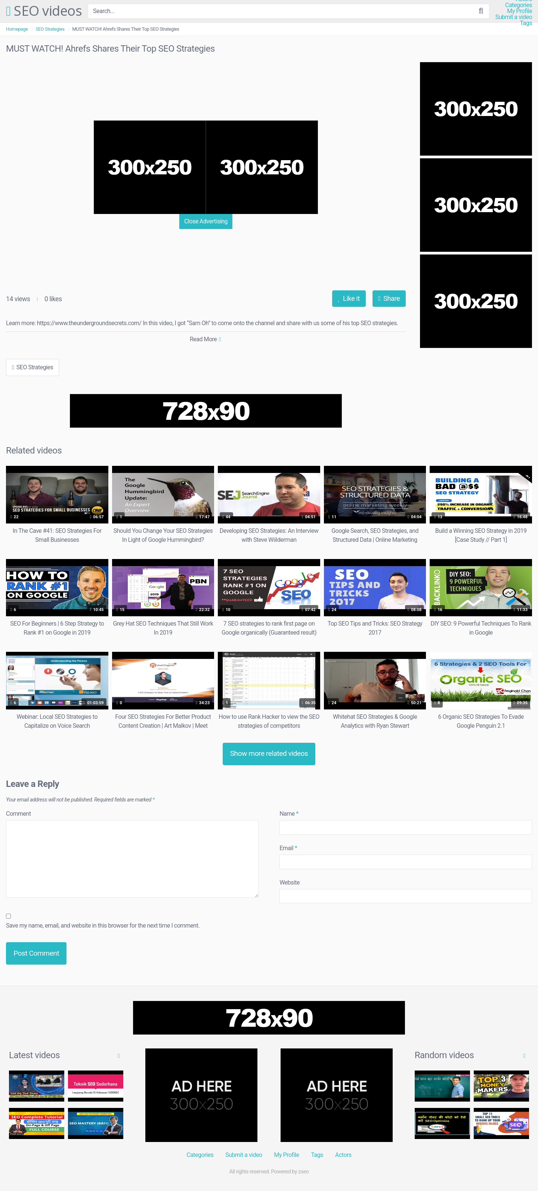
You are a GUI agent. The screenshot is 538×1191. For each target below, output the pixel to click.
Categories (518, 5)
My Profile (519, 11)
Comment (18, 813)
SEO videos (44, 11)
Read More (205, 339)
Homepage (17, 29)
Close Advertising (206, 221)
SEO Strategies (49, 29)
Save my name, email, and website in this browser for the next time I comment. (103, 925)
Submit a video (513, 17)
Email (288, 848)
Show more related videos (269, 753)
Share (389, 298)
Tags (526, 23)
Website (289, 882)
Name (289, 813)
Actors (343, 1154)
